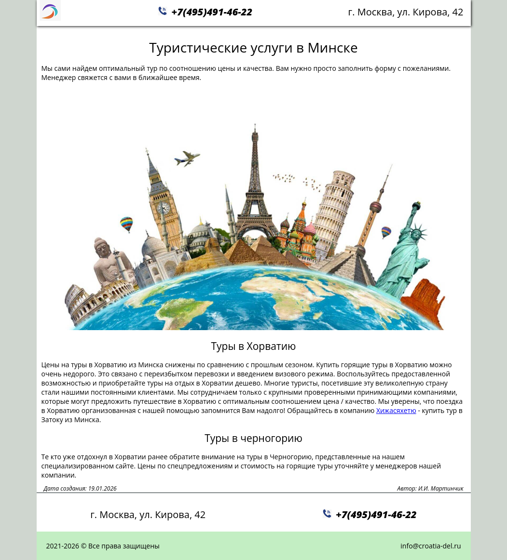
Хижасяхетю (396, 410)
